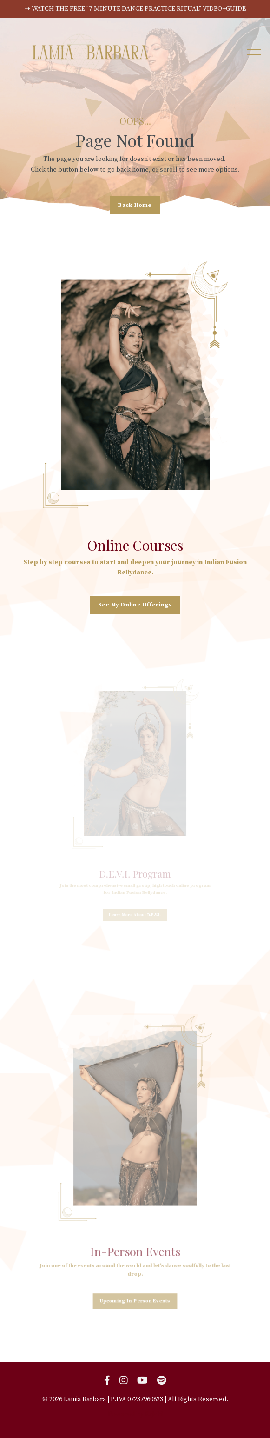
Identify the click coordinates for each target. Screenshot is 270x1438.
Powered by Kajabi (135, 1414)
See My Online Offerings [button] (135, 602)
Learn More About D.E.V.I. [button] (135, 902)
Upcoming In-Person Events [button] (134, 1270)
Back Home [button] (134, 205)
